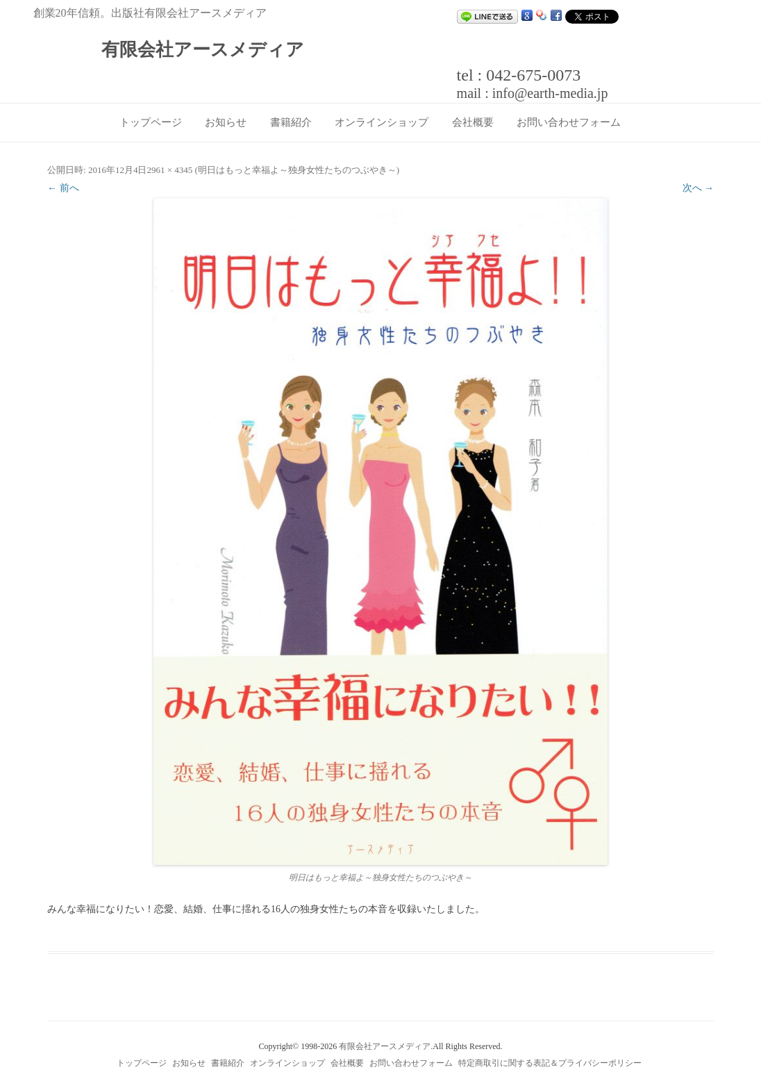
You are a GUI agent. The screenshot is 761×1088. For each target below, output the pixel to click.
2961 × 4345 (169, 170)
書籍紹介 (291, 122)
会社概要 (473, 122)
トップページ (150, 122)
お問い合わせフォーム (569, 122)
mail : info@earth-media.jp (532, 93)
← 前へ (63, 188)
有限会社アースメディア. (386, 1046)
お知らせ (225, 122)
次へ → (698, 188)
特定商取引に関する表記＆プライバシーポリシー (550, 1063)
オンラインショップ (381, 122)
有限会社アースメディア (202, 50)
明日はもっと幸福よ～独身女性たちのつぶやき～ (297, 170)
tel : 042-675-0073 (519, 75)
